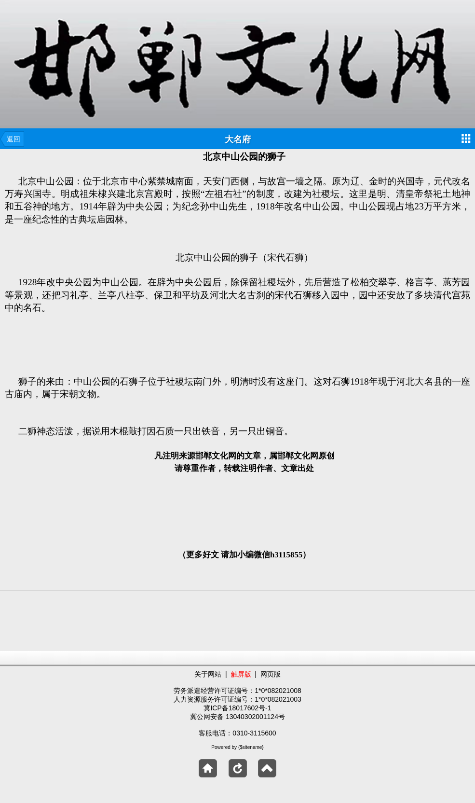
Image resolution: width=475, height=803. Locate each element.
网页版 (270, 674)
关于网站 (207, 674)
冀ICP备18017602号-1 (237, 708)
